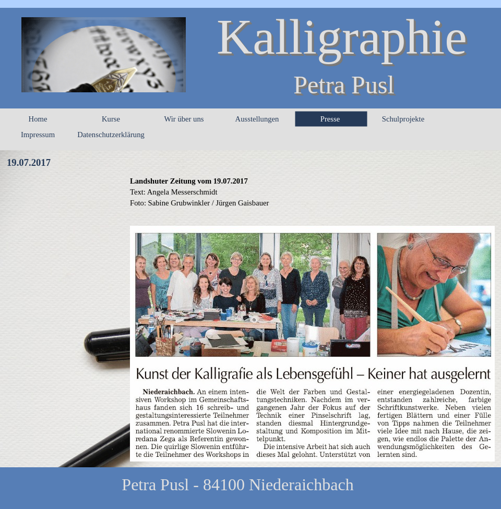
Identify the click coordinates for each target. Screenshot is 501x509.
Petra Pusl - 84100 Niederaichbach (237, 484)
